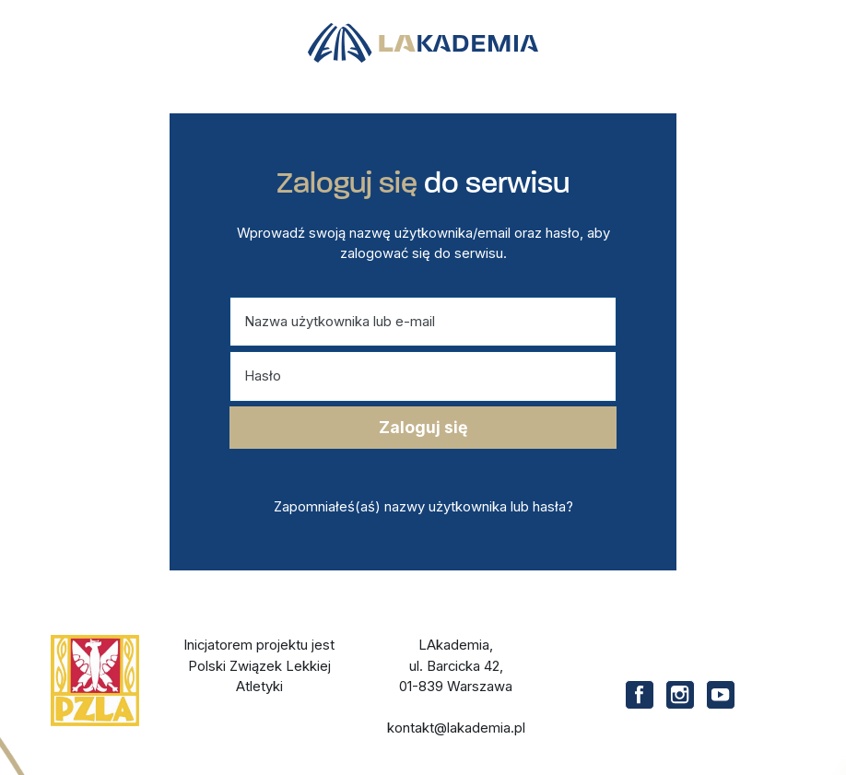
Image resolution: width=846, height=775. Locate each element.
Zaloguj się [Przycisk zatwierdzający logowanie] (423, 427)
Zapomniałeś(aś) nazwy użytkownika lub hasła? (423, 507)
